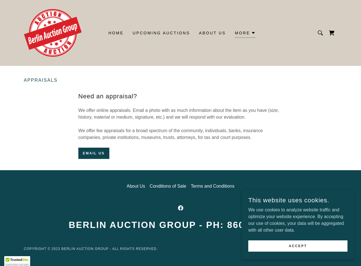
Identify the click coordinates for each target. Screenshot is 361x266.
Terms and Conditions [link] (212, 186)
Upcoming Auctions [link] (161, 33)
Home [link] (116, 33)
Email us (94, 153)
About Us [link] (212, 33)
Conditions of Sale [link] (168, 186)
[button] (245, 34)
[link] (53, 32)
